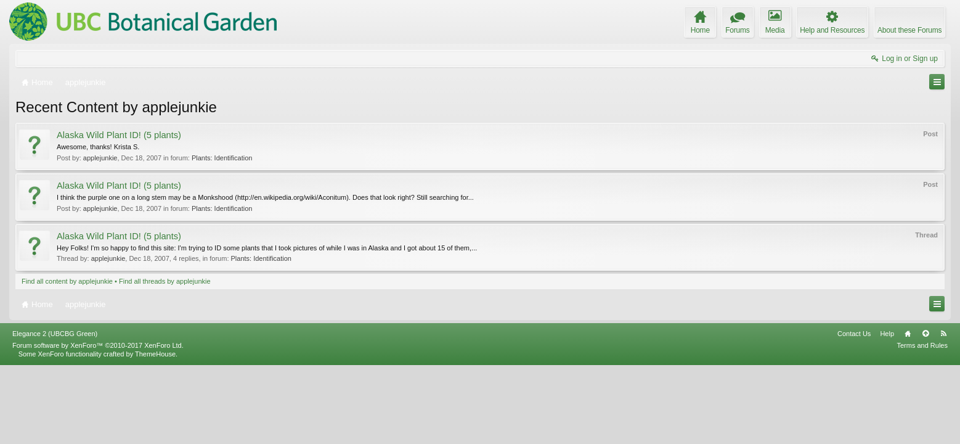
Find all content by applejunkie (67, 281)
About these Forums (909, 30)
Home (907, 412)
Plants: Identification (222, 158)
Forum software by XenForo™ (98, 424)
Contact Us (854, 412)
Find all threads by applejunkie (165, 281)
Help (887, 412)
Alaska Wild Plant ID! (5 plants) (119, 135)
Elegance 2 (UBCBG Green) (54, 412)
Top (925, 412)
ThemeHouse (155, 433)
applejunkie (100, 158)
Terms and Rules (922, 424)
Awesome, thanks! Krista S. (98, 146)
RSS (943, 412)
